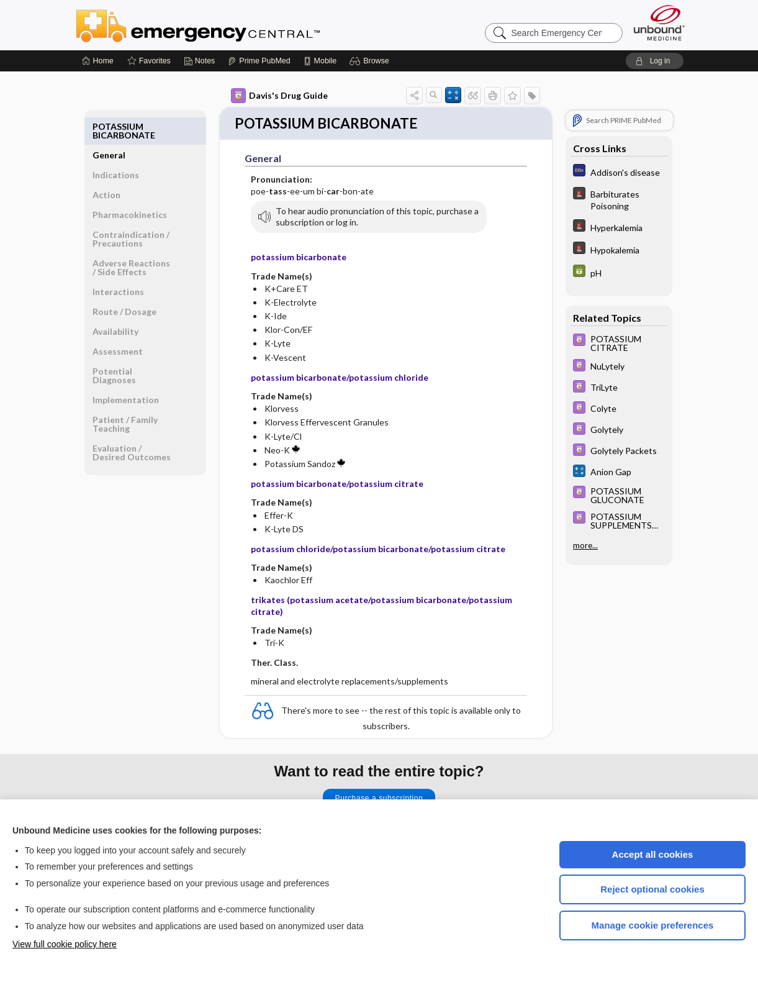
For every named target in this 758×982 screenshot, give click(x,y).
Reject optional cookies (652, 889)
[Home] (98, 60)
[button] (371, 60)
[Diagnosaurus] (619, 171)
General (108, 126)
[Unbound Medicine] (659, 22)
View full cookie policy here (64, 944)
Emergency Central (230, 24)
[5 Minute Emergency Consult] (619, 199)
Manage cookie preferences (653, 925)
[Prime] (259, 60)
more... (585, 545)
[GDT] (619, 272)
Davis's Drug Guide (279, 95)
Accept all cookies (652, 854)
